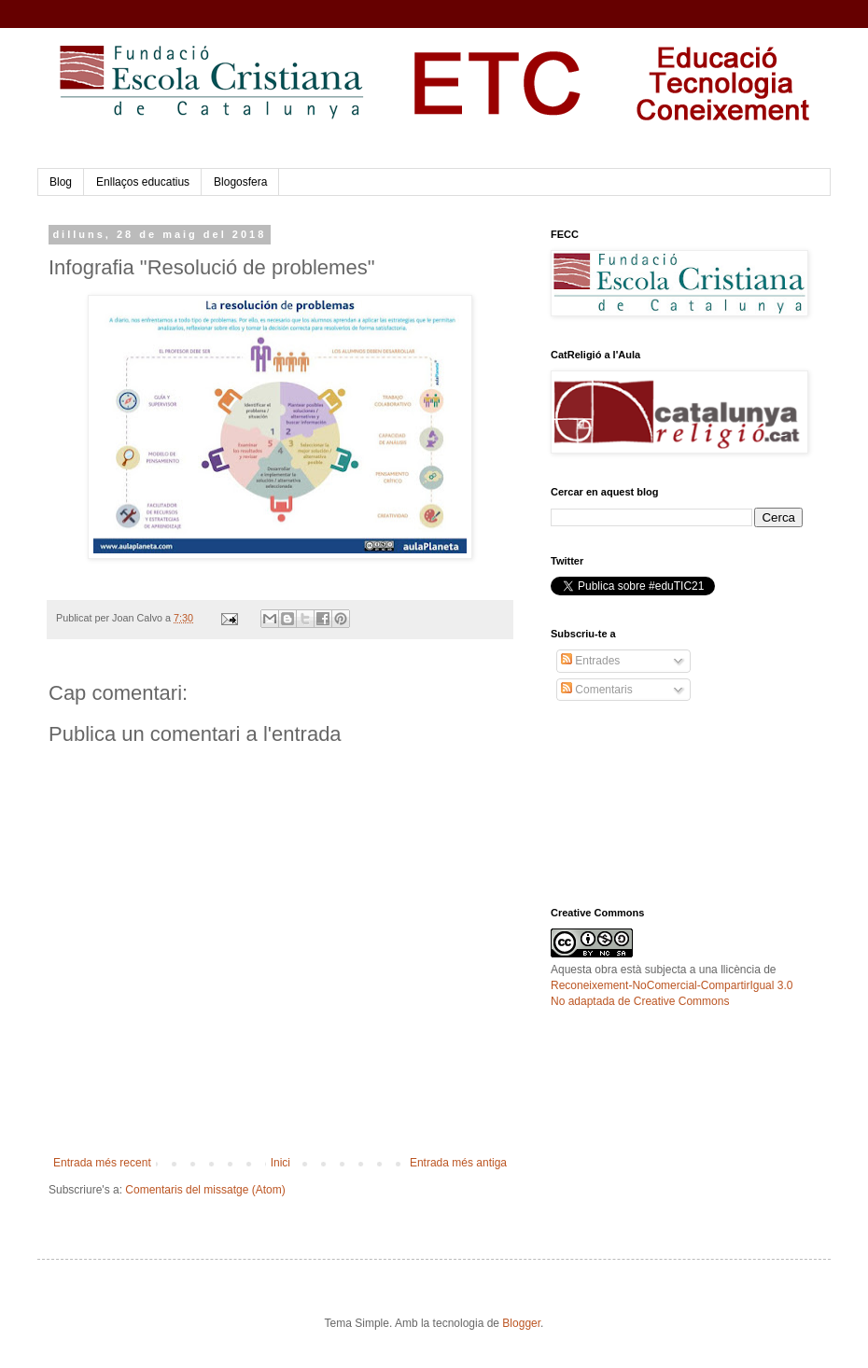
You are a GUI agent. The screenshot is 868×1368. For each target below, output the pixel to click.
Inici (280, 1162)
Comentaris (597, 689)
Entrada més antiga (458, 1162)
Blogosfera (240, 181)
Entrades (590, 660)
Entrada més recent (102, 1162)
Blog (60, 181)
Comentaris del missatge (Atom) (205, 1189)
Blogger (521, 1323)
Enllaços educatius (142, 181)
